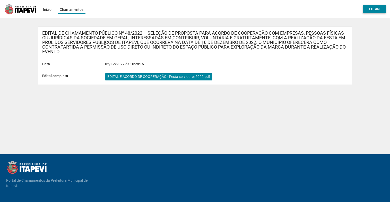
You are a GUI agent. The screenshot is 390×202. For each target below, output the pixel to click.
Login (374, 9)
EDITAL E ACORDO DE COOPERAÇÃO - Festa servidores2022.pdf (158, 77)
